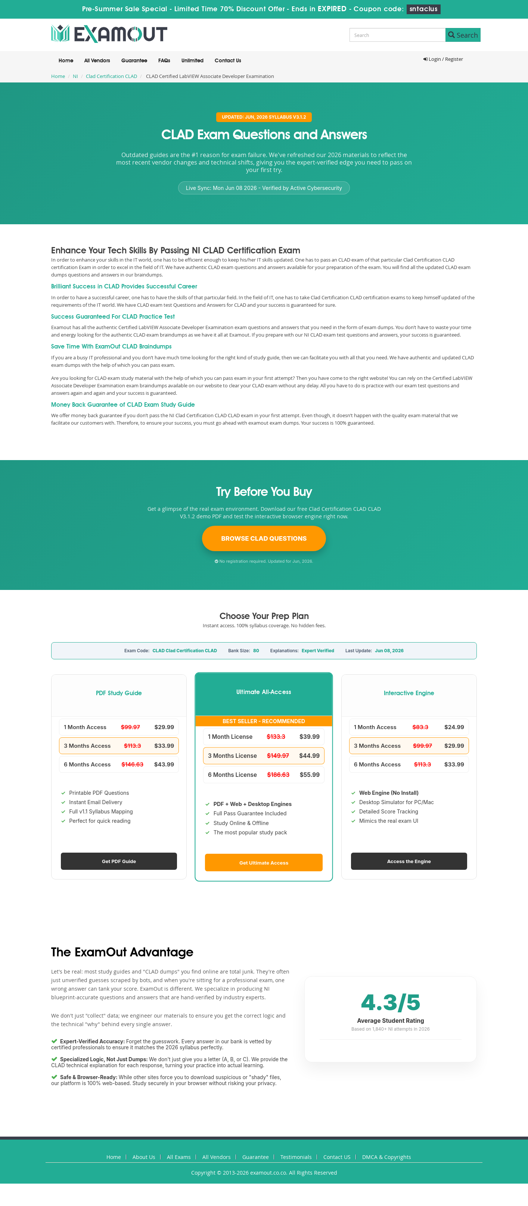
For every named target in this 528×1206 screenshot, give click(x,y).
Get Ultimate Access (263, 862)
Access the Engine (409, 861)
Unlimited (192, 60)
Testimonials (296, 1156)
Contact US (337, 1156)
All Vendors (97, 60)
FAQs (164, 60)
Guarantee (134, 60)
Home (66, 60)
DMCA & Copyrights (386, 1156)
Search (463, 35)
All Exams (179, 1156)
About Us (144, 1156)
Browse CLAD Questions (264, 538)
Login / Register (443, 59)
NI (75, 76)
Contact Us (228, 60)
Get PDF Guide (119, 861)
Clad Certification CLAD (111, 76)
